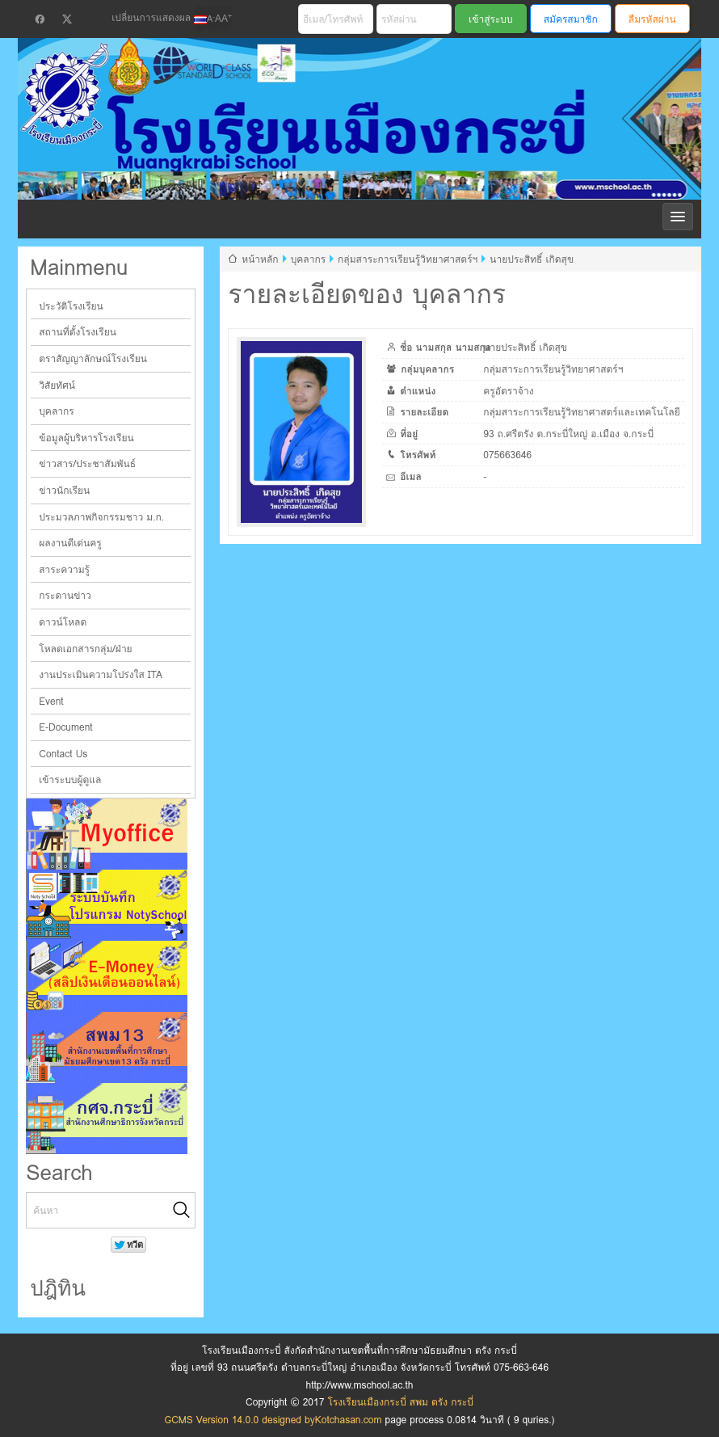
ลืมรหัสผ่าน (652, 19)
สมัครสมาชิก (571, 19)
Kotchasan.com (348, 1419)
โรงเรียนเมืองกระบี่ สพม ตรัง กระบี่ (346, 138)
